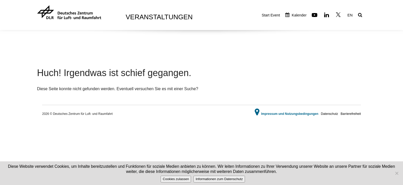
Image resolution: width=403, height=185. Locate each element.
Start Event (271, 15)
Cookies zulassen (176, 179)
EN (350, 15)
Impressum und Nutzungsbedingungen (289, 114)
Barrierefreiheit (351, 114)
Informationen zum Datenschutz (219, 179)
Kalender (296, 15)
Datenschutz (329, 114)
